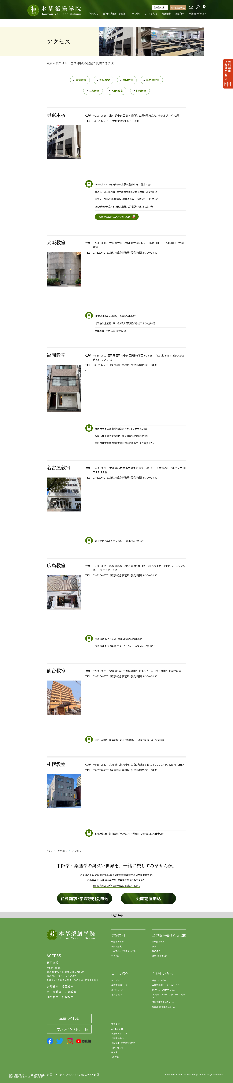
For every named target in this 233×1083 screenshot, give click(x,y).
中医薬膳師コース (119, 983)
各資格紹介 (116, 992)
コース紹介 (119, 971)
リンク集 (115, 1054)
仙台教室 (117, 88)
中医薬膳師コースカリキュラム (165, 983)
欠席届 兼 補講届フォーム (163, 1004)
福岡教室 (128, 78)
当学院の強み (158, 939)
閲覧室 (114, 1050)
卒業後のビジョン (119, 1031)
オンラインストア (69, 1026)
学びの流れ (116, 978)
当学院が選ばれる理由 (169, 933)
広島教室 (94, 88)
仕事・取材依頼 (16, 1073)
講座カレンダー (159, 978)
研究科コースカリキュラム (163, 987)
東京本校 (81, 78)
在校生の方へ (160, 7)
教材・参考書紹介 (160, 953)
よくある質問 (117, 1026)
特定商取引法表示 (18, 1075)
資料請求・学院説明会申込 (84, 896)
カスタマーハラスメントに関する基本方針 (76, 1073)
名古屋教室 (152, 78)
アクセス (115, 953)
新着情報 (115, 1022)
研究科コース (117, 987)
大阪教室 (104, 78)
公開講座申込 (178, 7)
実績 (154, 944)
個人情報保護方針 (40, 1073)
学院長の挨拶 (117, 939)
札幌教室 (141, 88)
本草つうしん (69, 1016)
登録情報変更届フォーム (163, 1000)
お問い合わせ (117, 1045)
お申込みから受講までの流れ (124, 949)
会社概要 (38, 1075)
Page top (117, 913)
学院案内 (118, 933)
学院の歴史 (116, 944)
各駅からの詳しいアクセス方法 (114, 214)
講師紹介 (156, 949)
